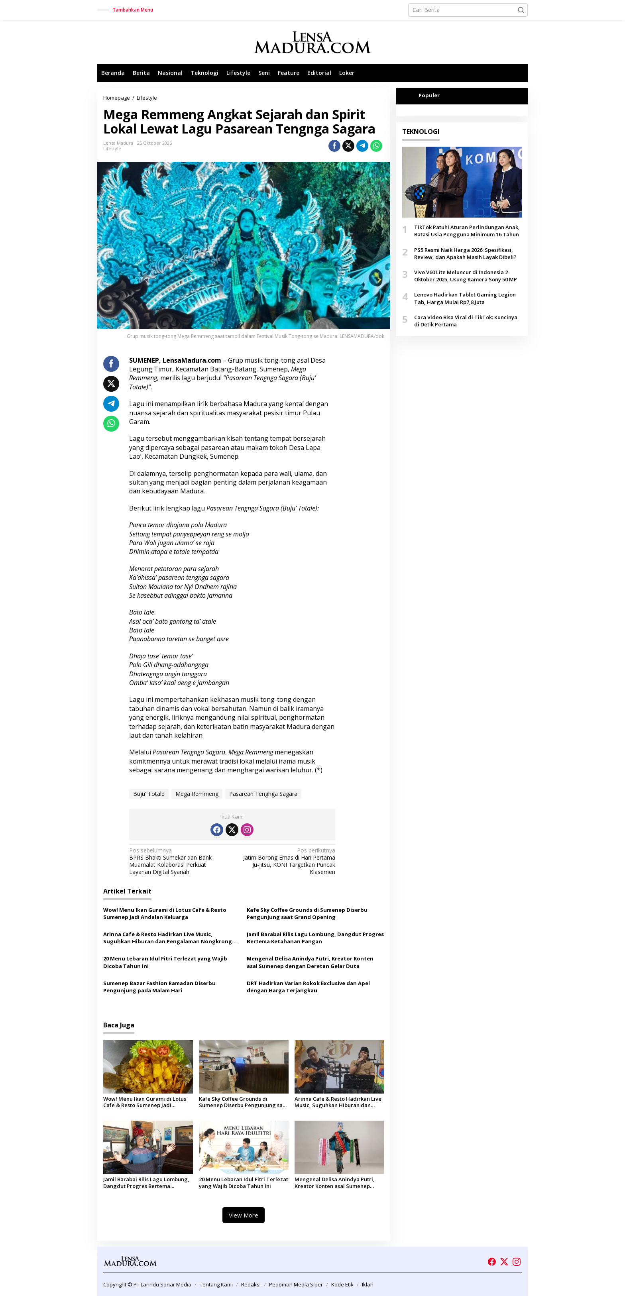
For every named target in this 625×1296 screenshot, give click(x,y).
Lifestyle (112, 148)
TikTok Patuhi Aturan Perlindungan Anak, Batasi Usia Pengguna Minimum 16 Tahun (467, 231)
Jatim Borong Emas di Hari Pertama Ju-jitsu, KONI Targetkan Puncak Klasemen (285, 861)
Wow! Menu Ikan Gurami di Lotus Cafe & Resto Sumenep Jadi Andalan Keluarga (164, 913)
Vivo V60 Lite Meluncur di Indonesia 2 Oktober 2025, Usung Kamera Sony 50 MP (465, 276)
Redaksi (251, 1284)
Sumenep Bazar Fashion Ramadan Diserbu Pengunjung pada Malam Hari (159, 987)
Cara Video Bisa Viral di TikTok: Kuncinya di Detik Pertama (465, 321)
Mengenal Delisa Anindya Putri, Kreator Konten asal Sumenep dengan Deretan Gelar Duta (310, 962)
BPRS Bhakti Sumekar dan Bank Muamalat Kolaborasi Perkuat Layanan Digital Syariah (178, 861)
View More (243, 1215)
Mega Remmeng (196, 793)
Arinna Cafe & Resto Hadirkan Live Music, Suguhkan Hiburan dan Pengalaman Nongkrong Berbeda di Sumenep (167, 938)
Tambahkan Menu (132, 9)
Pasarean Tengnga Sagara (263, 793)
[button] (521, 10)
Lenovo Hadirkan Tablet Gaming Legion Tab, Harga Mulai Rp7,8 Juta (465, 298)
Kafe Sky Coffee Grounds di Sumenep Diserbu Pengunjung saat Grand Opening (307, 913)
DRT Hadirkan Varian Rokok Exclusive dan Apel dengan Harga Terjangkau (308, 987)
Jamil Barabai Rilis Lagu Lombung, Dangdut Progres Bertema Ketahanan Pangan (315, 938)
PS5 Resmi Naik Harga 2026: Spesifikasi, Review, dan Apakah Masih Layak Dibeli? (465, 253)
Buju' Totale (149, 793)
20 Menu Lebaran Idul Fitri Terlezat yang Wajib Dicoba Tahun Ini (165, 962)
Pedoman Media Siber (296, 1284)
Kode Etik (342, 1284)
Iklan (367, 1284)
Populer (429, 95)
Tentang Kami (216, 1284)
